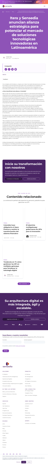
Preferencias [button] (18, 462)
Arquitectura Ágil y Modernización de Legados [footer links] (12, 383)
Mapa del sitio (28, 417)
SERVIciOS (5, 401)
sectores (12, 389)
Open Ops (4, 408)
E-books (4, 430)
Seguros (4, 396)
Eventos (4, 444)
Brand (26, 410)
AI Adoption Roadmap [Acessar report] (38, 2)
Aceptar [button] (23, 462)
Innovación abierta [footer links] (6, 385)
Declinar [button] (29, 462)
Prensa (4, 447)
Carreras (26, 408)
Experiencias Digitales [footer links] (7, 379)
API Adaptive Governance (30, 381)
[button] (44, 6)
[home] (7, 6)
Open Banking (28, 385)
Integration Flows (29, 393)
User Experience (6, 406)
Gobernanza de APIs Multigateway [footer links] (10, 376)
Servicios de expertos (7, 413)
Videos (3, 440)
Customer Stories (6, 426)
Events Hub (27, 383)
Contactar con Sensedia (30, 423)
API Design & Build (29, 390)
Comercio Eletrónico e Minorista (9, 394)
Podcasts (4, 442)
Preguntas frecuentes (30, 415)
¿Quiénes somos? (29, 403)
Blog (13, 11)
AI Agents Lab (5, 410)
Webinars (4, 437)
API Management (29, 376)
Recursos (8, 11)
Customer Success (6, 417)
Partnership (27, 413)
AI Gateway (27, 374)
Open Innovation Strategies (31, 395)
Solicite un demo (35, 319)
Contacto (27, 406)
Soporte (4, 403)
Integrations (27, 379)
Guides (4, 435)
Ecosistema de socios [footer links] (7, 381)
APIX (3, 424)
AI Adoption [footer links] (5, 374)
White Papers (5, 433)
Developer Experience (7, 415)
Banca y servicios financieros (8, 391)
